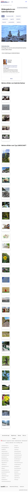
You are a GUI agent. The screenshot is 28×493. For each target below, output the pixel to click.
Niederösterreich (18, 440)
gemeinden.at (4, 457)
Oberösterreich (24, 440)
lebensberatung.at (5, 460)
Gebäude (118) (5, 19)
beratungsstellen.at (5, 447)
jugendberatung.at (17, 457)
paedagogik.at (17, 466)
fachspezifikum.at (17, 453)
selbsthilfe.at (16, 475)
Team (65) (4, 22)
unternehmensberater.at (6, 481)
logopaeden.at (4, 462)
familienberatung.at (5, 455)
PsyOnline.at (4, 474)
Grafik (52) (19, 22)
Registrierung (13, 435)
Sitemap (19, 435)
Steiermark (11, 442)
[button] (26, 1)
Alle (3, 16)
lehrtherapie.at (17, 460)
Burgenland (9, 440)
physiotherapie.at (17, 468)
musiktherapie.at (17, 464)
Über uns (24, 435)
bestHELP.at (16, 447)
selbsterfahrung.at (5, 475)
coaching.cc (16, 449)
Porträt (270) (18, 16)
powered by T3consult (23, 490)
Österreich (3, 440)
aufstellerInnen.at (5, 445)
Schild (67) (18, 19)
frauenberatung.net (18, 455)
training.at (16, 479)
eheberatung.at (4, 451)
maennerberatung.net (18, 462)
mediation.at (4, 464)
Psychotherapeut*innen (7, 5)
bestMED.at (4, 449)
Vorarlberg (18, 442)
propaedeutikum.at (5, 470)
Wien (21, 442)
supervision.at (17, 477)
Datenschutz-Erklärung (14, 486)
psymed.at (16, 472)
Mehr (11, 78)
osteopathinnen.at (5, 466)
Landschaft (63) (11, 22)
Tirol (15, 442)
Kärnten (13, 440)
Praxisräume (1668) (9, 16)
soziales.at (3, 477)
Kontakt (14, 438)
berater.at (16, 445)
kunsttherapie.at (17, 459)
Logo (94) (12, 19)
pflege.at (3, 468)
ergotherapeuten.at (5, 453)
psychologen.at (17, 470)
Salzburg (7, 442)
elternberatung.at (17, 451)
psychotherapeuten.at (6, 472)
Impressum (22, 486)
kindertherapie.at (5, 459)
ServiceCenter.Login (5, 435)
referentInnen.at (17, 474)
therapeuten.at (4, 479)
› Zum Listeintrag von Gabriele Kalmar (10, 53)
